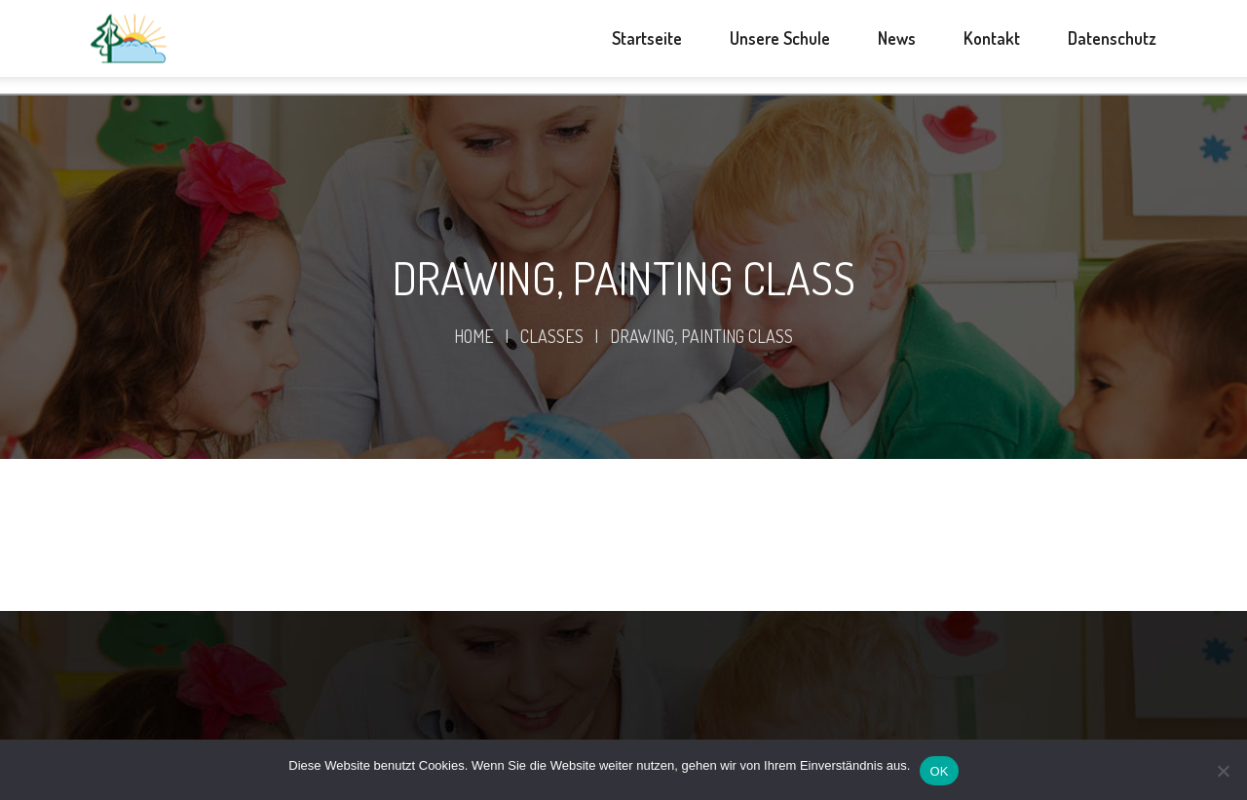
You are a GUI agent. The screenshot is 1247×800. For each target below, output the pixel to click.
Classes (552, 336)
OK (938, 771)
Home (474, 336)
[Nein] (1222, 771)
